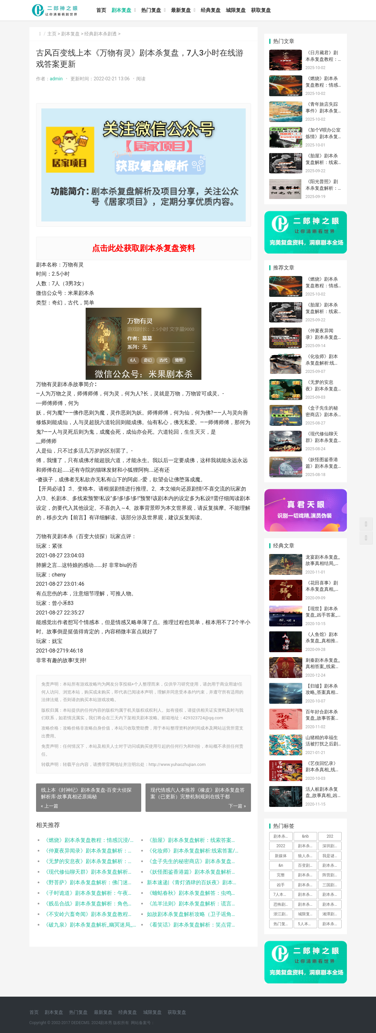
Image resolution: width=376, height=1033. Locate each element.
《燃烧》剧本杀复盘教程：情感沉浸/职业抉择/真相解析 (90, 840)
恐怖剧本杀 (283, 904)
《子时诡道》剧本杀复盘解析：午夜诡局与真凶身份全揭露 (90, 893)
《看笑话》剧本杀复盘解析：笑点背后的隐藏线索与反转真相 (193, 925)
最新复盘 (181, 10)
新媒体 (281, 856)
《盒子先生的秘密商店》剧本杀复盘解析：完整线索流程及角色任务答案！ (193, 861)
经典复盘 (211, 10)
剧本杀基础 (332, 865)
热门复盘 (151, 10)
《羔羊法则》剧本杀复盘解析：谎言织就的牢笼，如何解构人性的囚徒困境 (193, 903)
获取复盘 (261, 10)
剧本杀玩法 (332, 904)
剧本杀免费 (307, 885)
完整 (281, 875)
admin (56, 78)
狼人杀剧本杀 (307, 856)
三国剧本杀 (332, 885)
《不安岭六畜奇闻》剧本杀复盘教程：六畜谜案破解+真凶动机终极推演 (90, 914)
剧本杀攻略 (307, 846)
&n (280, 865)
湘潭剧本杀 (332, 914)
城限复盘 (236, 10)
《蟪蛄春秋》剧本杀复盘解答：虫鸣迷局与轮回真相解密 (193, 893)
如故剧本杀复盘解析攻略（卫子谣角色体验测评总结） (193, 914)
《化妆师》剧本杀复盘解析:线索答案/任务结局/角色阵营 (193, 851)
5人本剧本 (307, 924)
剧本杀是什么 (307, 894)
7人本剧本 (282, 894)
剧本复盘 (121, 10)
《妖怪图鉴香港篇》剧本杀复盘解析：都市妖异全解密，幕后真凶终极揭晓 (193, 872)
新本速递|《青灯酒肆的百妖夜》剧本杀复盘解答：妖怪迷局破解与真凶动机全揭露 (193, 882)
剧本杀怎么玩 (307, 904)
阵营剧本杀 (332, 875)
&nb (305, 836)
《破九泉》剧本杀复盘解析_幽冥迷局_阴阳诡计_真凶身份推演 (90, 925)
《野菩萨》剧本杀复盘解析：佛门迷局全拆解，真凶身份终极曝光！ (90, 882)
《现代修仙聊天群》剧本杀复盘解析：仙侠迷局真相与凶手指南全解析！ (90, 872)
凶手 (281, 885)
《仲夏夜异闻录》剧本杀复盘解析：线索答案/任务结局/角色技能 (90, 851)
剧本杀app (331, 924)
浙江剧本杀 (283, 914)
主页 (52, 33)
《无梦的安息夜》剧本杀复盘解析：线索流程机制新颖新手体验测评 (90, 861)
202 (330, 836)
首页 (101, 10)
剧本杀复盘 (307, 875)
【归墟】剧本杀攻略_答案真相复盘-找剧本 (323, 692)
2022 (280, 846)
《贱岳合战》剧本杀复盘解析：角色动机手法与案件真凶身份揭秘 (90, 903)
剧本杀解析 (332, 894)
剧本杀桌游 (283, 836)
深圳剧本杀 (332, 846)
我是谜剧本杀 (332, 856)
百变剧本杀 (307, 865)
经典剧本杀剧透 (100, 33)
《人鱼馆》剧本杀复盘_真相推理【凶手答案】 (323, 641)
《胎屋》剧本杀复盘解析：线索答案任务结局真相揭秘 (193, 840)
